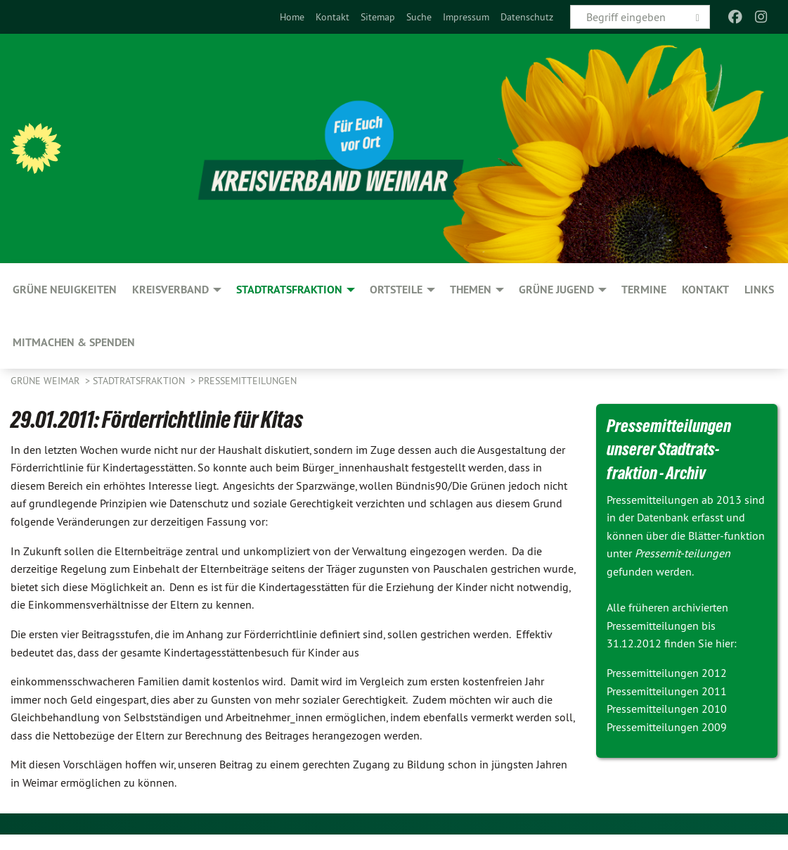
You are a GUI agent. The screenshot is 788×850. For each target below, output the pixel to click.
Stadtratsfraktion (140, 380)
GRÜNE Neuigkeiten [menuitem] (65, 289)
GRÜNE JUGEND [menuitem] (556, 289)
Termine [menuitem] (643, 289)
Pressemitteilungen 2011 (667, 691)
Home (292, 17)
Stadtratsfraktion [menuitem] (289, 289)
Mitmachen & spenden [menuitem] (74, 342)
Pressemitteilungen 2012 (667, 673)
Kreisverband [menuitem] (170, 289)
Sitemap (378, 17)
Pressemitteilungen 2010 (667, 709)
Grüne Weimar (46, 380)
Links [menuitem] (759, 289)
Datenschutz (526, 17)
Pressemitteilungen (247, 380)
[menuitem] (292, 17)
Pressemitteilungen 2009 (667, 727)
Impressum (466, 17)
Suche (419, 17)
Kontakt (332, 17)
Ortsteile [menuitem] (396, 289)
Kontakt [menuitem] (705, 289)
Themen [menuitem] (470, 289)
